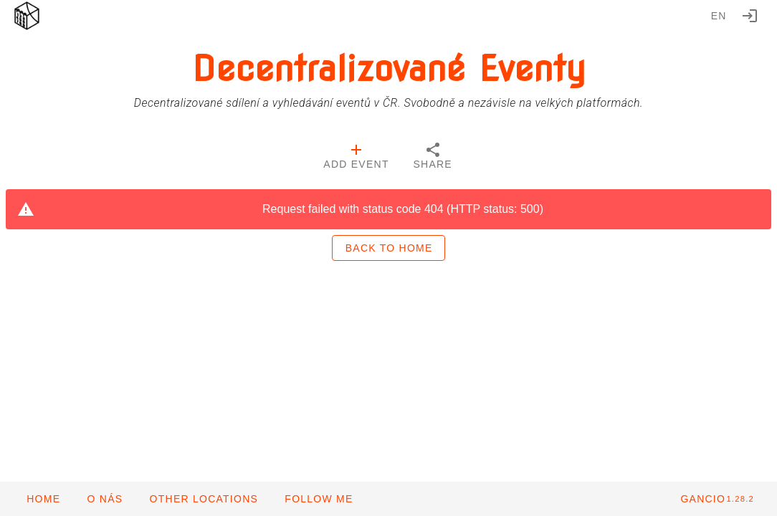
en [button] (719, 16)
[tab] (356, 157)
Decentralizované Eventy (389, 69)
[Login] (750, 16)
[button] (203, 499)
